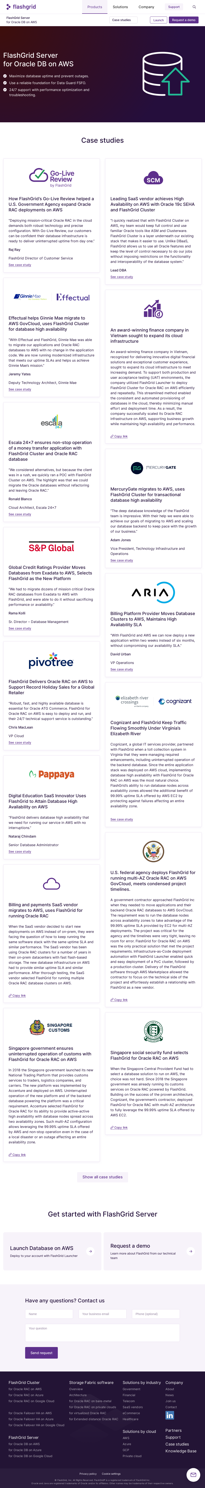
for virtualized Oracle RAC (87, 1413)
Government (131, 1389)
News (169, 1395)
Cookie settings (111, 1473)
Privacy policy (88, 1473)
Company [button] (146, 7)
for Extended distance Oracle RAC (93, 1419)
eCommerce (131, 1413)
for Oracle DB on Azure (25, 1450)
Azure (127, 1444)
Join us (170, 1401)
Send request (41, 1352)
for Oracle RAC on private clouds (92, 1407)
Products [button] (94, 7)
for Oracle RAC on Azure (26, 1395)
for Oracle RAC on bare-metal (90, 1401)
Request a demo (183, 20)
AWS (126, 1438)
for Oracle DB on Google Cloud (30, 1456)
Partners (173, 1430)
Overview (76, 1389)
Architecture (78, 1395)
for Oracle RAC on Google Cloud (31, 1401)
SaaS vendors (133, 1407)
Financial (129, 1395)
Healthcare (130, 1419)
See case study (20, 265)
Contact (171, 1407)
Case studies (177, 1444)
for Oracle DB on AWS (24, 1444)
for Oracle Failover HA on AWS (30, 1413)
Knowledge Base (180, 1451)
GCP (126, 1450)
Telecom (129, 1401)
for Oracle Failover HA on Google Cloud (36, 1425)
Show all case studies (103, 1177)
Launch (158, 20)
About (169, 1389)
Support (174, 7)
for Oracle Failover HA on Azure (31, 1419)
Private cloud (132, 1456)
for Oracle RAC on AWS (25, 1389)
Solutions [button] (120, 7)
